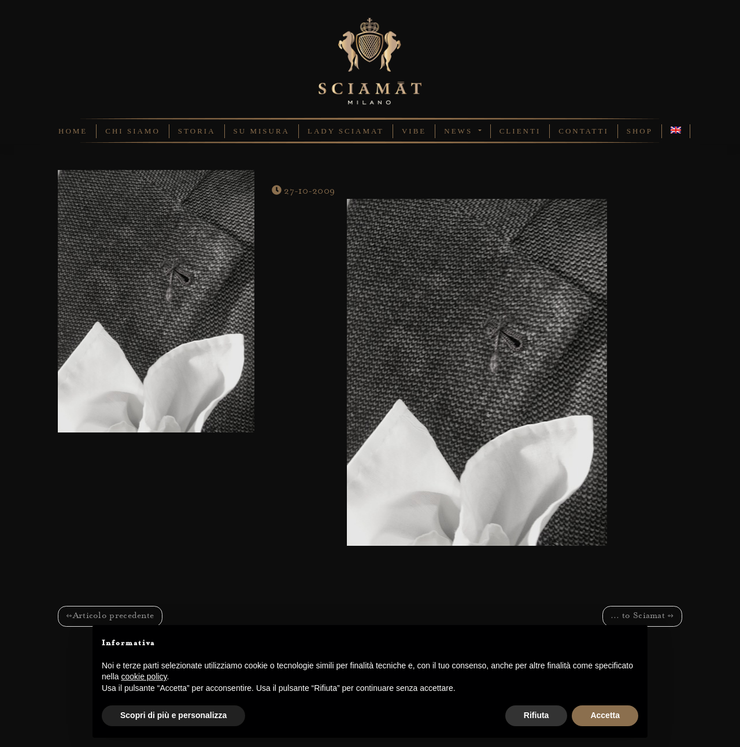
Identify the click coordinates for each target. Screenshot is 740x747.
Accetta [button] (605, 715)
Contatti (583, 131)
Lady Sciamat (346, 131)
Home (72, 131)
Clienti (520, 131)
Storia (197, 131)
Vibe (414, 131)
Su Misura (262, 131)
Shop (640, 131)
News (460, 131)
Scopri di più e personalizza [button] (173, 715)
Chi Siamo (132, 131)
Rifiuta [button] (536, 715)
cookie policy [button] (143, 676)
